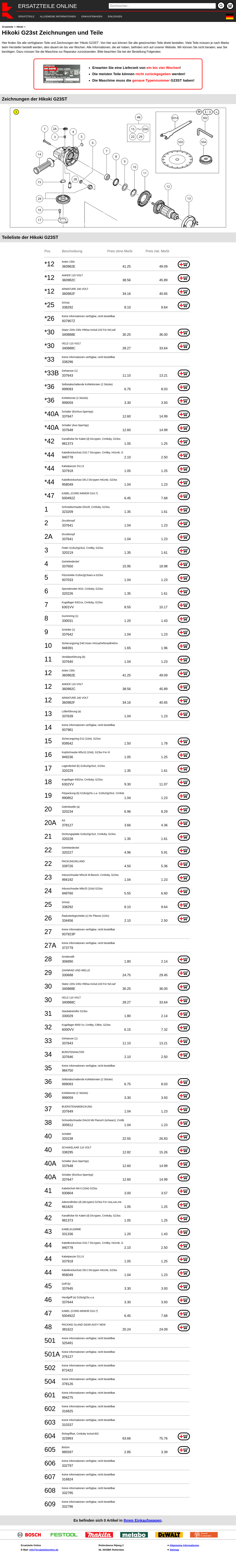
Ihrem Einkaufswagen (143, 1520)
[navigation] (113, 16)
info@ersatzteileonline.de (43, 1549)
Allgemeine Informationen (184, 1545)
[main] (118, 775)
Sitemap (174, 1549)
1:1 (207, 112)
